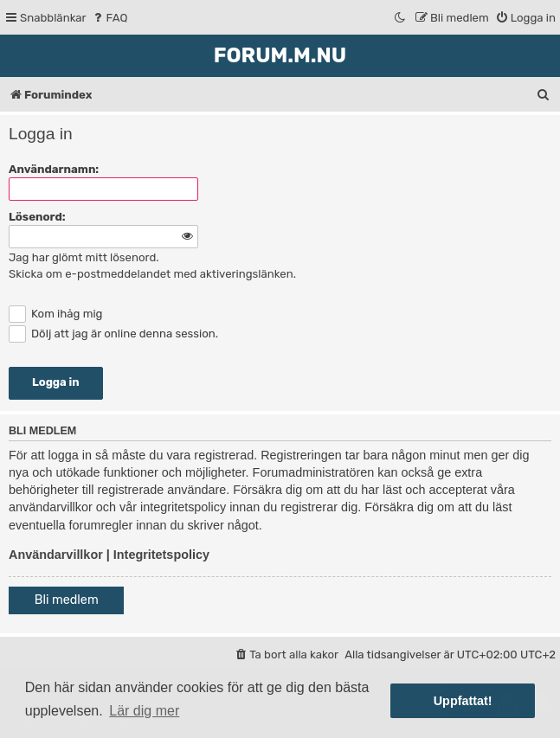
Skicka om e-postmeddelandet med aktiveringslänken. (152, 273)
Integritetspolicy (161, 555)
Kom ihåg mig (55, 313)
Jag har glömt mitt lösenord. (84, 257)
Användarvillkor (56, 555)
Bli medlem (67, 600)
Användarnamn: (54, 169)
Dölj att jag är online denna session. (113, 333)
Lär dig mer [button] (144, 710)
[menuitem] (109, 17)
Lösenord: (37, 216)
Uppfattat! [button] (463, 701)
